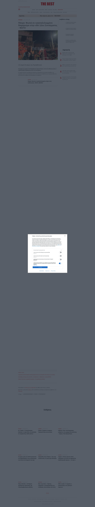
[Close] (65, 236)
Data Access (47, 270)
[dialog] (47, 253)
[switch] (60, 252)
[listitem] (47, 250)
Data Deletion (42, 270)
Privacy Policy (53, 270)
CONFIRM (40, 267)
